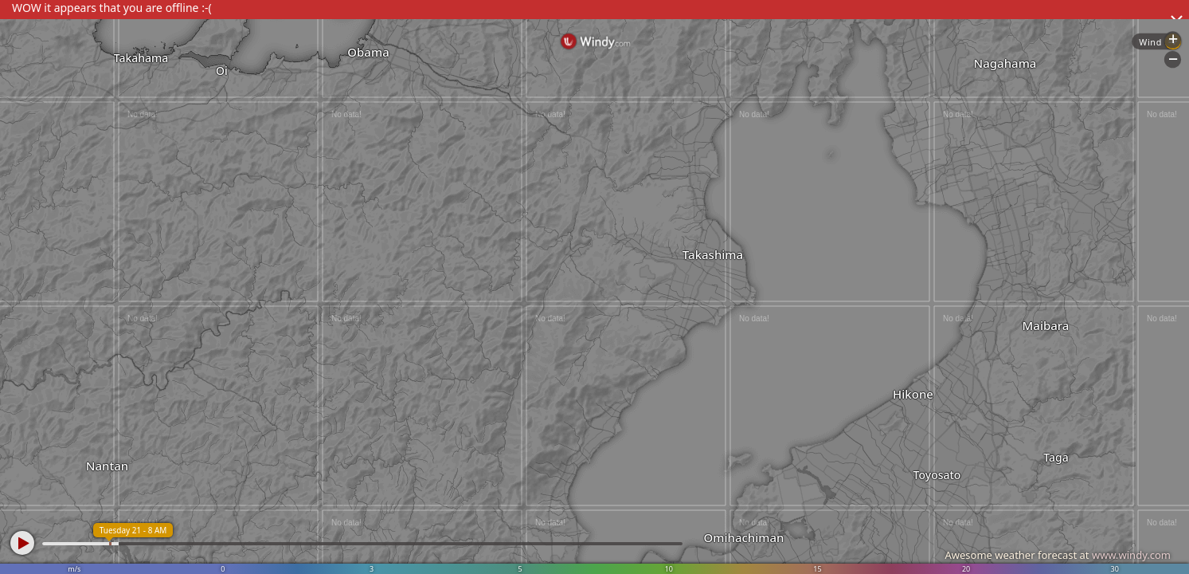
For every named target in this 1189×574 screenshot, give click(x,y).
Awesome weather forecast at (1058, 555)
